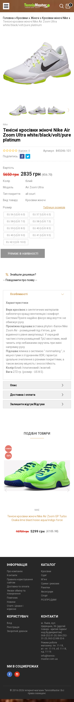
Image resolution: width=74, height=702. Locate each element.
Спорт (44, 595)
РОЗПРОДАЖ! (49, 599)
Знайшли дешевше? (23, 274)
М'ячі (44, 579)
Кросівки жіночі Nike (56, 18)
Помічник (12, 597)
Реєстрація (13, 627)
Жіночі (36, 18)
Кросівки (23, 18)
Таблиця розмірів (54, 207)
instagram (17, 674)
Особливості (37, 294)
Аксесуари (47, 591)
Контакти (12, 575)
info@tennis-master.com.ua (49, 657)
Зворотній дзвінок (17, 631)
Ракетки (45, 587)
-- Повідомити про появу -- (20, 280)
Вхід (9, 623)
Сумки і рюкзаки (50, 583)
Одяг (44, 575)
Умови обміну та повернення (16, 592)
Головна (9, 18)
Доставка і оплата (37, 394)
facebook (9, 674)
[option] (18, 110)
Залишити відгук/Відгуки (37, 404)
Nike (5, 124)
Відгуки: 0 (24, 150)
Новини (11, 602)
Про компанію (14, 571)
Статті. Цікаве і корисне (15, 607)
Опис (37, 385)
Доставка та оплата (18, 586)
